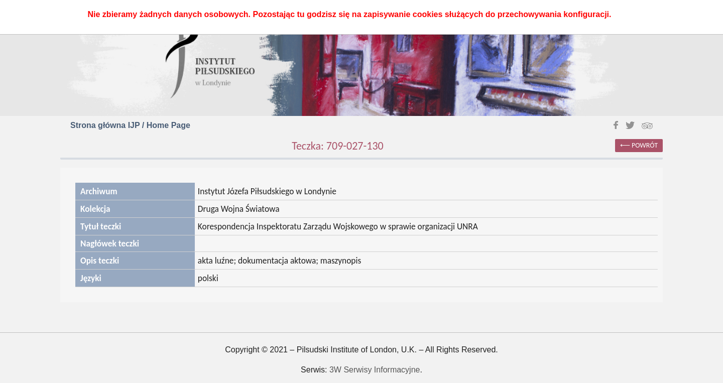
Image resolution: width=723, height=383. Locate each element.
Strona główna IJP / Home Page (130, 125)
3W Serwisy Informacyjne (374, 369)
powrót (645, 145)
